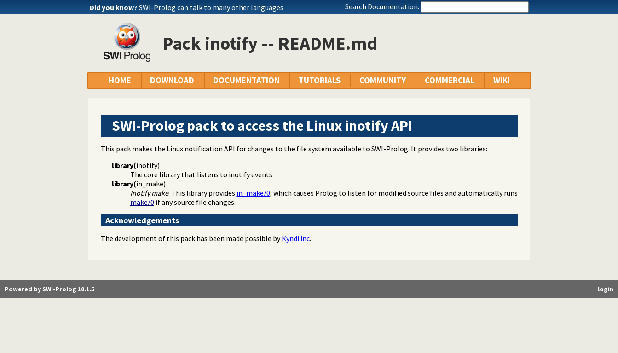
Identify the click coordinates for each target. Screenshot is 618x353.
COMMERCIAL (449, 80)
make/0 (142, 202)
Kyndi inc (296, 238)
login (605, 289)
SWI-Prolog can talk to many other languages (211, 7)
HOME (120, 80)
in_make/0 (253, 192)
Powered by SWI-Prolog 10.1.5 (49, 289)
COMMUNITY (382, 80)
